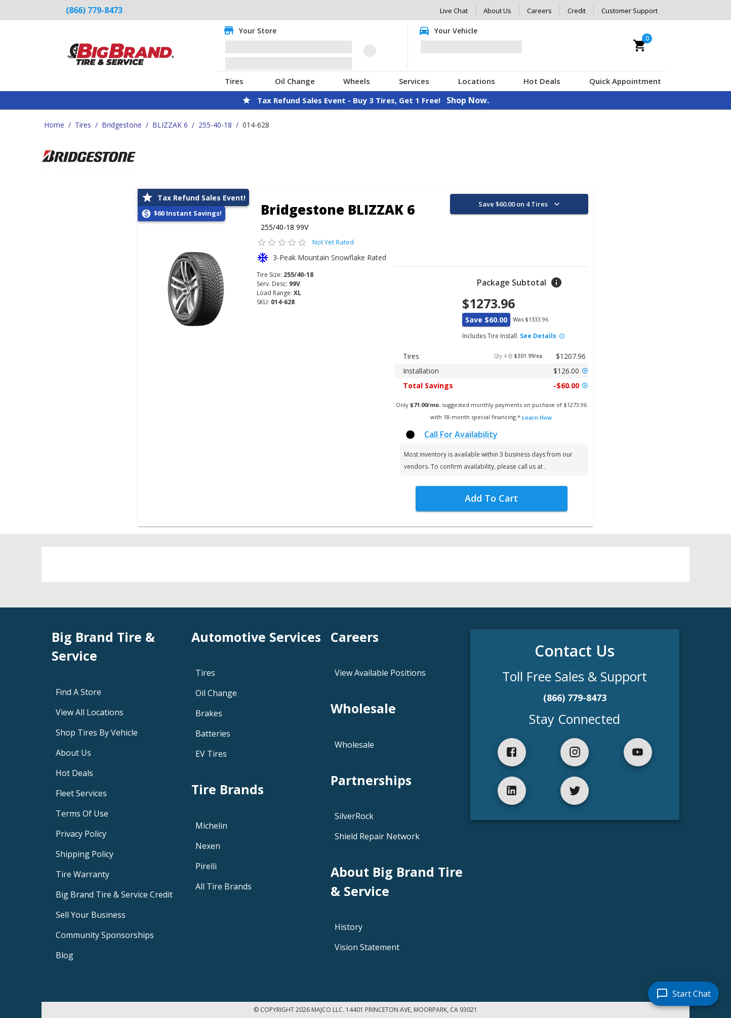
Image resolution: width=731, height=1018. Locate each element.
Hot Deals (541, 81)
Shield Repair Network (377, 836)
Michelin (211, 825)
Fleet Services (81, 793)
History (348, 926)
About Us (497, 10)
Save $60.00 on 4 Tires (520, 204)
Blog (64, 955)
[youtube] (638, 752)
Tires (234, 81)
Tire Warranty (82, 874)
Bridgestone (122, 125)
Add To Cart (491, 498)
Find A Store (78, 692)
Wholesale (354, 744)
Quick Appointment (625, 81)
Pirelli (206, 866)
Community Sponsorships (105, 935)
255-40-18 (215, 125)
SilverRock (354, 816)
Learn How (537, 417)
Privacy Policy (81, 833)
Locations (476, 81)
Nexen (207, 845)
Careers (539, 10)
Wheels (356, 81)
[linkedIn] (512, 791)
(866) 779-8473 (574, 697)
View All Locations (90, 712)
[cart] (640, 45)
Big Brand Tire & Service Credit (114, 894)
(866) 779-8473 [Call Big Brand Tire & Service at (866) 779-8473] (94, 10)
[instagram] (574, 752)
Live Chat (454, 10)
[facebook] (512, 752)
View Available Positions (380, 672)
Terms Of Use (82, 813)
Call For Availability (461, 434)
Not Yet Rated (333, 242)
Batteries (212, 733)
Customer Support (629, 10)
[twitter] (574, 791)
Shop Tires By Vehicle (97, 732)
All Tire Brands (223, 886)
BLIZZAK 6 (170, 125)
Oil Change (295, 81)
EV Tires (211, 753)
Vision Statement (367, 947)
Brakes (208, 713)
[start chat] (683, 994)
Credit (576, 10)
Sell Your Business (91, 914)
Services (414, 81)
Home (54, 125)
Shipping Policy (84, 854)
